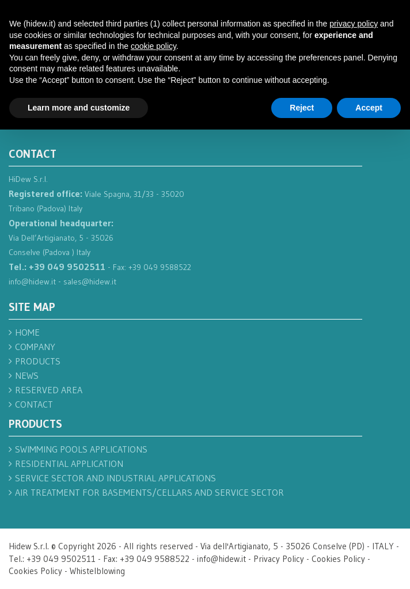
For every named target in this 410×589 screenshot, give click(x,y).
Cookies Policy (338, 558)
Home (27, 332)
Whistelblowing (97, 570)
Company (35, 346)
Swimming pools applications (81, 449)
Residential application (69, 463)
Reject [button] (302, 107)
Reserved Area (48, 390)
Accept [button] (368, 107)
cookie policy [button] (153, 46)
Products (37, 361)
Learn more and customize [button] (79, 107)
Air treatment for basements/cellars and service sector (149, 492)
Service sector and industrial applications (115, 478)
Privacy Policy (278, 558)
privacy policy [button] (353, 23)
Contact (34, 404)
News (27, 375)
